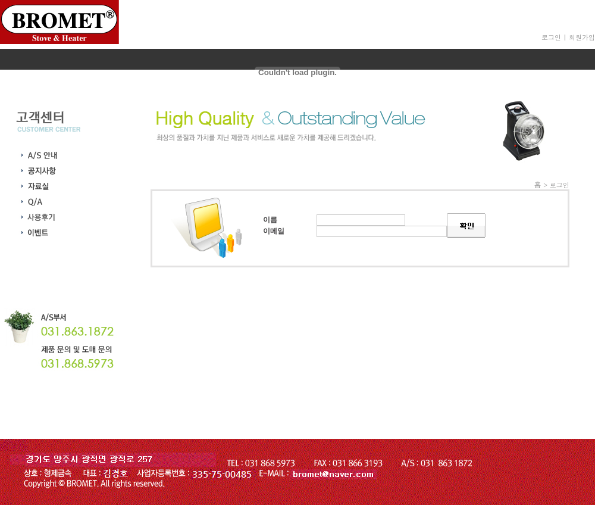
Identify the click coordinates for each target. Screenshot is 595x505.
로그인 (551, 37)
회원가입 (582, 37)
